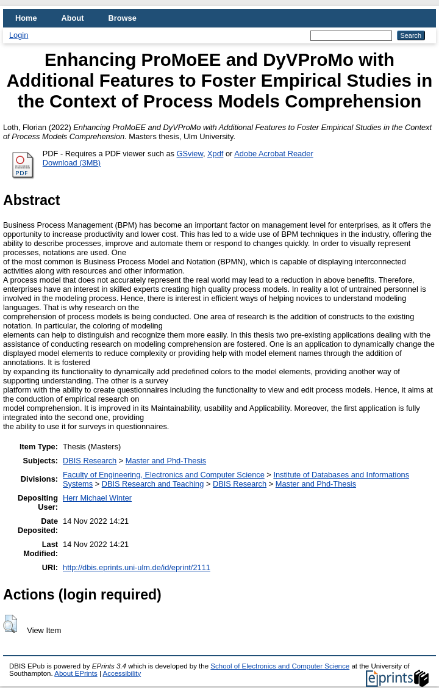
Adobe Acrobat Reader (273, 153)
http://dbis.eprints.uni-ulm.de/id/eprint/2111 (136, 567)
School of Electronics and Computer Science (279, 666)
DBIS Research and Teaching (153, 483)
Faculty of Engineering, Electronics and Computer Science (164, 474)
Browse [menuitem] (123, 18)
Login (18, 35)
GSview (190, 153)
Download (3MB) (72, 162)
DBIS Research (89, 460)
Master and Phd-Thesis (166, 460)
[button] (10, 624)
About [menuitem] (73, 18)
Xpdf (215, 153)
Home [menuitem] (26, 18)
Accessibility (121, 673)
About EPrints (75, 673)
